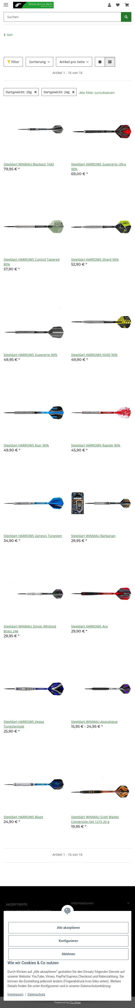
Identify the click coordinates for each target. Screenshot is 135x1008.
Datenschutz (36, 994)
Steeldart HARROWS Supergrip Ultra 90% (98, 166)
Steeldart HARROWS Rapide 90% (95, 445)
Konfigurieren (68, 941)
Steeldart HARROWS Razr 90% (26, 445)
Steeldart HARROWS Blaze (23, 817)
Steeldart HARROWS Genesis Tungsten (33, 536)
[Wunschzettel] (117, 5)
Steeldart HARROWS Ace (89, 626)
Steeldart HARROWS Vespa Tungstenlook (24, 723)
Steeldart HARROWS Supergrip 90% (30, 355)
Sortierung (37, 62)
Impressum (15, 994)
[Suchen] (62, 17)
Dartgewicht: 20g (21, 92)
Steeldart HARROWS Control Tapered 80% (32, 261)
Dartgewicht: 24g (59, 92)
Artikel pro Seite (72, 62)
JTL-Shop (75, 1002)
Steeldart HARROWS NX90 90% (94, 355)
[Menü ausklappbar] (6, 3)
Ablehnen (68, 954)
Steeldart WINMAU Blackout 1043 (29, 164)
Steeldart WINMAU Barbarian (93, 536)
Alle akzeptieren (68, 928)
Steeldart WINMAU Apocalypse (94, 721)
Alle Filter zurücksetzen (97, 93)
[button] (109, 5)
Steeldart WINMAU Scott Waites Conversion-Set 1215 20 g (95, 819)
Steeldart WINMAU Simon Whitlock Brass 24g (30, 628)
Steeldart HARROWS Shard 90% (95, 259)
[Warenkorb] (126, 5)
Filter (13, 62)
